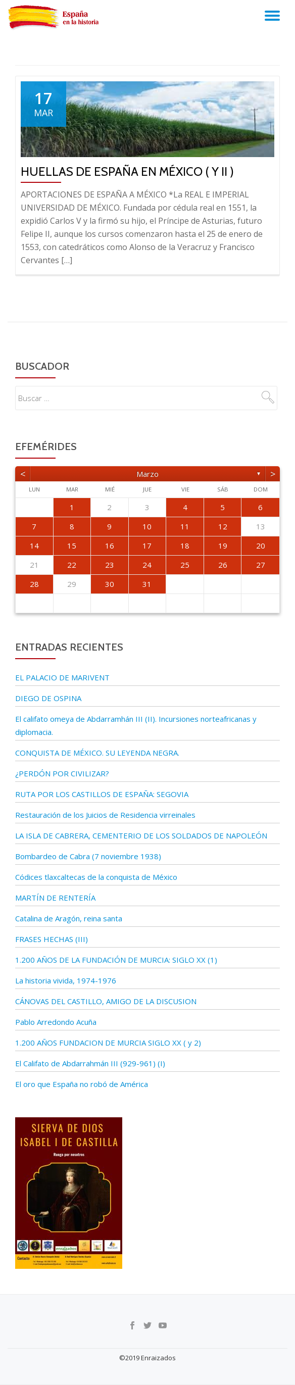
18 (184, 545)
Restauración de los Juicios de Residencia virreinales (105, 815)
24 (147, 565)
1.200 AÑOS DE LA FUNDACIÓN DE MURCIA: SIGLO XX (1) (116, 960)
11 (184, 526)
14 (34, 545)
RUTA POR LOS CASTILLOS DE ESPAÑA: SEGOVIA (101, 794)
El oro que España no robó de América (81, 1084)
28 (34, 584)
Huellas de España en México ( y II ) (127, 171)
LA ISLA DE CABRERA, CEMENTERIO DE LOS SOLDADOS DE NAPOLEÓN (141, 835)
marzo (147, 474)
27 (260, 565)
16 (109, 545)
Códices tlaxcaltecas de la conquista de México (96, 877)
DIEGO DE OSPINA (48, 698)
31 (147, 584)
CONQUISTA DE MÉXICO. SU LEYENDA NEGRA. (97, 753)
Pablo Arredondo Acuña (55, 1022)
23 (109, 565)
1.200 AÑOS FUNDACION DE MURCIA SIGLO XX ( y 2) (108, 1042)
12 (222, 526)
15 (71, 545)
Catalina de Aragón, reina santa (68, 918)
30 (109, 584)
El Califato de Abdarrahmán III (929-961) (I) (90, 1063)
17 (147, 545)
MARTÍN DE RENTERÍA (55, 898)
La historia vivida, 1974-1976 (65, 980)
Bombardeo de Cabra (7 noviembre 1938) (88, 856)
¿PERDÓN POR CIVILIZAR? (62, 773)
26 (222, 565)
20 (260, 545)
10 (147, 526)
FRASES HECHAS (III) (51, 939)
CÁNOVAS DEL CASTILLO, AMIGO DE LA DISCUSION (105, 1001)
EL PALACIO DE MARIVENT (62, 677)
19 (222, 545)
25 (184, 565)
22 (71, 565)
